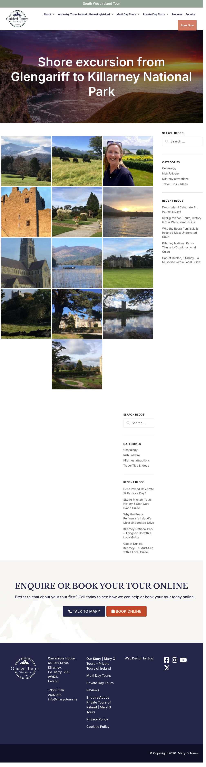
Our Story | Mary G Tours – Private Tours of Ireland (100, 663)
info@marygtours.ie (62, 699)
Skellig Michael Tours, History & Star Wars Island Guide (137, 504)
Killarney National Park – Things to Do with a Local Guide (138, 533)
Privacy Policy (97, 719)
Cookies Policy (97, 727)
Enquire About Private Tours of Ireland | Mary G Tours (98, 704)
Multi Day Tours (98, 676)
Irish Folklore (131, 455)
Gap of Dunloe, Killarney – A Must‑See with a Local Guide (138, 548)
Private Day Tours (100, 683)
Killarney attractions (136, 460)
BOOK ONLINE (126, 611)
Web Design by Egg (139, 658)
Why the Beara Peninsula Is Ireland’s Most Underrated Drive (138, 518)
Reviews (92, 690)
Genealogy (130, 449)
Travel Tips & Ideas (136, 465)
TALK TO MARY (84, 611)
